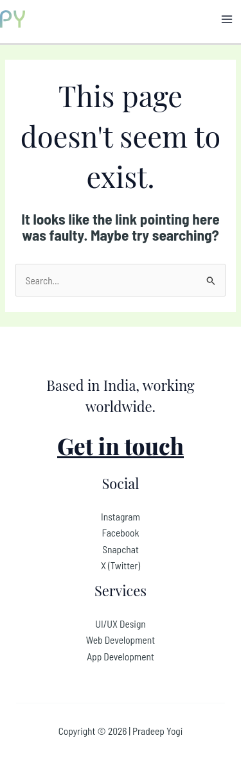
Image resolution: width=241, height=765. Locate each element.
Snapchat (120, 549)
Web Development (120, 639)
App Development (120, 656)
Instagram (120, 516)
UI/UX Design (120, 623)
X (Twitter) (120, 565)
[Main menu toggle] (227, 19)
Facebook (120, 532)
